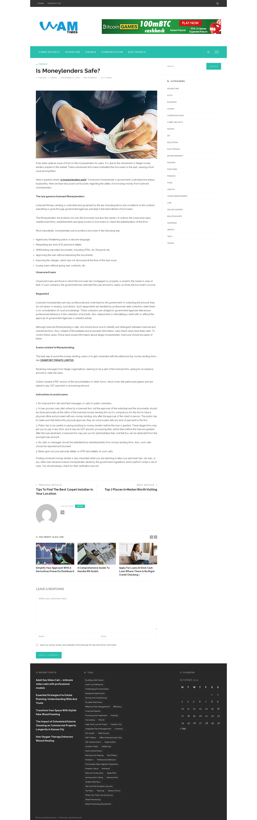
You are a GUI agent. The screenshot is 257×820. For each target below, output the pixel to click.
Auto (169, 95)
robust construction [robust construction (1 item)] (94, 773)
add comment (90, 78)
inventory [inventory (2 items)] (119, 729)
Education (172, 142)
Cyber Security (49, 52)
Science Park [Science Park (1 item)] (112, 777)
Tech (169, 236)
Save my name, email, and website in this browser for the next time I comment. (78, 645)
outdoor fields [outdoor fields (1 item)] (91, 746)
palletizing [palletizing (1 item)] (106, 746)
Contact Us (54, 3)
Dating (170, 129)
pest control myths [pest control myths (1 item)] (93, 751)
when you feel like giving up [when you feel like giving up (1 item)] (99, 795)
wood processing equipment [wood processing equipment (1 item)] (98, 804)
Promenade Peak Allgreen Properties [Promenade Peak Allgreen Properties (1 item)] (101, 764)
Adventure (72, 52)
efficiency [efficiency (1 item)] (117, 707)
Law (169, 203)
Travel (170, 243)
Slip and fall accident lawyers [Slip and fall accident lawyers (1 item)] (99, 786)
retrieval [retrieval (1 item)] (106, 769)
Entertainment (175, 156)
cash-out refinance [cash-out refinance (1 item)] (94, 685)
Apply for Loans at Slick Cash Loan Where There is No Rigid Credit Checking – (136, 571)
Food (169, 183)
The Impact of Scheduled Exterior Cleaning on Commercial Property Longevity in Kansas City (56, 726)
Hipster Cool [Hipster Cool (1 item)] (116, 724)
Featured (172, 169)
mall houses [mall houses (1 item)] (103, 733)
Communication (112, 52)
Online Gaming (175, 209)
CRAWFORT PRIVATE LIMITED (57, 360)
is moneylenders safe (73, 179)
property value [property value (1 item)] (91, 769)
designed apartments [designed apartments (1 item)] (95, 693)
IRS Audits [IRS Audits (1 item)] (90, 733)
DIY (168, 136)
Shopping (172, 223)
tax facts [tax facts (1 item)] (89, 791)
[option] (55, 558)
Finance (90, 52)
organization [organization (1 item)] (110, 742)
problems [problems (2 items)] (89, 760)
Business (172, 102)
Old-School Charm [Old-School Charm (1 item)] (93, 742)
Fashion (171, 162)
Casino (170, 109)
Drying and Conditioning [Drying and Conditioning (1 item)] (96, 698)
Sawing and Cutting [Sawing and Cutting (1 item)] (94, 777)
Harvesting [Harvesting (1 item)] (90, 720)
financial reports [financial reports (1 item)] (92, 711)
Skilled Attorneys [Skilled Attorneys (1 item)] (92, 782)
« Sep (183, 729)
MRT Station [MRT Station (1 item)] (90, 738)
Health (171, 189)
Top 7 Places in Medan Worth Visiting (130, 489)
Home (41, 3)
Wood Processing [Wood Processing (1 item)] (92, 800)
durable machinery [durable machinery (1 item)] (93, 702)
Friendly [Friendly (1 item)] (114, 715)
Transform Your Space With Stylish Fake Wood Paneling (56, 712)
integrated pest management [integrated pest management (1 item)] (98, 729)
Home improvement (177, 196)
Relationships (174, 216)
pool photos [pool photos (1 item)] (112, 755)
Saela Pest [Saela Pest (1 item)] (111, 773)
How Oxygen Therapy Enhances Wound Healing (54, 739)
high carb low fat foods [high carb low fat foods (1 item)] (96, 724)
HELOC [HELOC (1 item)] (101, 720)
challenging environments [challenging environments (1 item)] (97, 689)
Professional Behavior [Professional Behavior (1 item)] (106, 760)
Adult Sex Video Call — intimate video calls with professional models (54, 684)
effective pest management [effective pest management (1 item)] (97, 707)
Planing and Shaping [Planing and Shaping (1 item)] (94, 755)
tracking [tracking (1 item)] (100, 791)
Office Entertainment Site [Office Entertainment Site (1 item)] (110, 738)
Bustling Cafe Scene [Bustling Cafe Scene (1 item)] (94, 680)
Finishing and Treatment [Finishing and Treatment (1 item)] (96, 715)
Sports (170, 230)
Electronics (137, 52)
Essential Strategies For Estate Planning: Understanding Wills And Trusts (56, 699)
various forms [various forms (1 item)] (114, 791)
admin (53, 78)
